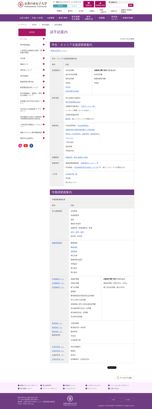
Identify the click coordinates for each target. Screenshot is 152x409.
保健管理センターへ (88, 163)
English (74, 6)
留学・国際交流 (88, 17)
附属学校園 (127, 17)
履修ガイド (24, 64)
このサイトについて (94, 385)
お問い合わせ (114, 388)
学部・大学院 (37, 17)
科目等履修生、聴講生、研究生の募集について (31, 94)
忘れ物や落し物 (71, 174)
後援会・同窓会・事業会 (126, 11)
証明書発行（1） (58, 279)
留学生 (70, 11)
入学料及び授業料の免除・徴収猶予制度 (31, 51)
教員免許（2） (57, 327)
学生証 (68, 87)
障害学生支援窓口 (26, 138)
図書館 (101, 17)
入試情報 (50, 17)
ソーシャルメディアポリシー (119, 385)
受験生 (59, 11)
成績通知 (74, 251)
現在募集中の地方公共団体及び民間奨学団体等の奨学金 (31, 118)
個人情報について (26, 388)
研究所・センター (114, 17)
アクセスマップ (70, 388)
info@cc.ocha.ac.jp (28, 403)
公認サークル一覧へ (88, 106)
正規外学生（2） (58, 351)
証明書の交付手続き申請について (31, 102)
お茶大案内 (24, 17)
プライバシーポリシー (50, 388)
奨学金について (26, 70)
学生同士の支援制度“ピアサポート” (30, 110)
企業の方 (113, 11)
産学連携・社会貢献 (75, 17)
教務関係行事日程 (26, 82)
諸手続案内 (46, 25)
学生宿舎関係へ (83, 125)
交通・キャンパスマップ (61, 2)
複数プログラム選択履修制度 (31, 132)
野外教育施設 (25, 45)
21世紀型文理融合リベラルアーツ (31, 126)
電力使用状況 (47, 385)
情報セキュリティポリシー (28, 385)
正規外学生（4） (58, 359)
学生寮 (22, 58)
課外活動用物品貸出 (73, 102)
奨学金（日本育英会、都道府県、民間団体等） (83, 134)
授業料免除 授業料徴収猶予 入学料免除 (80, 130)
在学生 (81, 11)
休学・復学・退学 (77, 232)
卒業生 (92, 11)
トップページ (22, 25)
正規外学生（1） (58, 347)
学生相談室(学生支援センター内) (86, 167)
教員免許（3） (57, 332)
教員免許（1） (57, 323)
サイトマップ (76, 2)
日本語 (60, 6)
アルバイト (70, 138)
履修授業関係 (57, 243)
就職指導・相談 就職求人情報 (77, 157)
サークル (23, 39)
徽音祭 (68, 119)
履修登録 (74, 247)
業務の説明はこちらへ (59, 51)
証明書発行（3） (58, 287)
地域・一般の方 (102, 11)
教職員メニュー (70, 385)
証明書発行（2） (58, 283)
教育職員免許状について (29, 87)
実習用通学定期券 (72, 91)
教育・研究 (63, 17)
